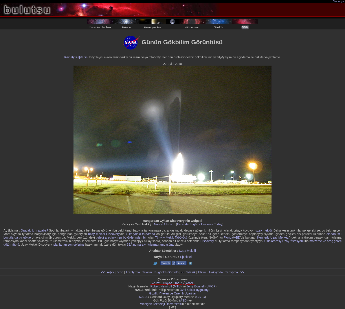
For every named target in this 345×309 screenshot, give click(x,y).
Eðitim (202, 272)
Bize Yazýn (338, 1)
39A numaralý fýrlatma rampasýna (150, 244)
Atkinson (169, 224)
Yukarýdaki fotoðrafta (140, 234)
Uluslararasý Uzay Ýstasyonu (284, 241)
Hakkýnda (216, 272)
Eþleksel (186, 257)
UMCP (210, 286)
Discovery (207, 241)
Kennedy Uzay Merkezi (273, 237)
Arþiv (110, 272)
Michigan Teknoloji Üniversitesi (161, 304)
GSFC (200, 297)
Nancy (158, 224)
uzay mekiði (263, 230)
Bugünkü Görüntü (166, 272)
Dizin (119, 272)
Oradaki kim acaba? (34, 230)
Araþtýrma (133, 272)
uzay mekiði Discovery (104, 234)
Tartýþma (231, 272)
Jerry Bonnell (196, 286)
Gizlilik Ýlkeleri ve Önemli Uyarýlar (172, 293)
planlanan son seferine (68, 244)
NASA (143, 297)
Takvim (147, 272)
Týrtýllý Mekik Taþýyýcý (171, 237)
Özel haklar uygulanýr (194, 290)
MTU (177, 286)
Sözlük (190, 272)
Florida (228, 237)
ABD (237, 237)
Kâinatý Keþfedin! (76, 57)
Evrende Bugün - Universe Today (199, 224)
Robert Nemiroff (161, 286)
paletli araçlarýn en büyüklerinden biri (121, 237)
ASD (183, 300)
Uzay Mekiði (187, 250)
